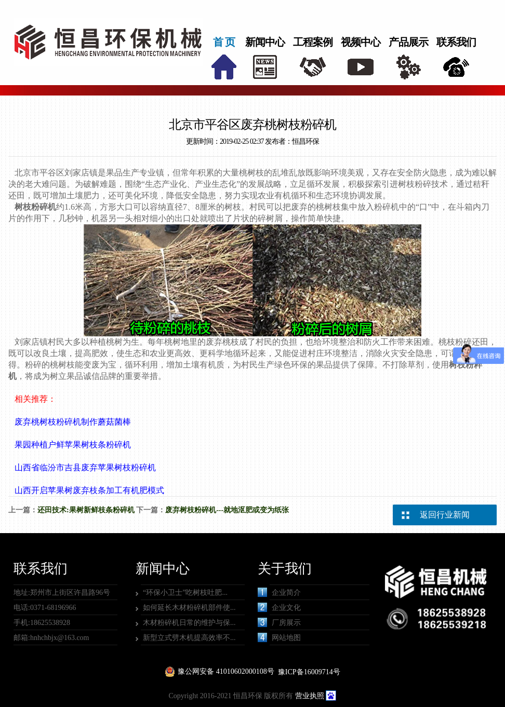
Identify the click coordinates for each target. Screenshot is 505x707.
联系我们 (456, 42)
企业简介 (279, 592)
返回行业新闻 (445, 514)
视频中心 (360, 42)
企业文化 (279, 607)
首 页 (224, 42)
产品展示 (408, 42)
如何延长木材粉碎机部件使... (189, 607)
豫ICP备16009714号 (309, 672)
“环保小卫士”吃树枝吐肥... (185, 592)
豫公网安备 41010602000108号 (226, 671)
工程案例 (313, 42)
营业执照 (309, 696)
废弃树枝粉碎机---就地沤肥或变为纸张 (227, 510)
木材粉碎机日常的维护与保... (189, 623)
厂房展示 (279, 622)
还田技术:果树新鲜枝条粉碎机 (86, 510)
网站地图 (279, 637)
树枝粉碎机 (35, 206)
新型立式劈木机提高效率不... (189, 638)
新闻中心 (265, 42)
